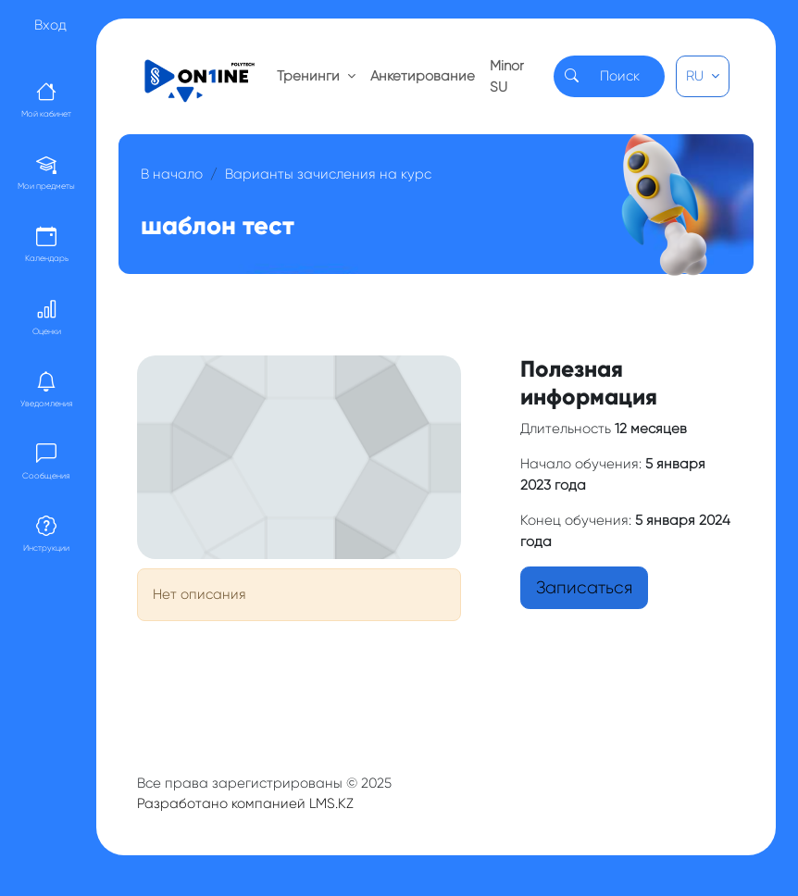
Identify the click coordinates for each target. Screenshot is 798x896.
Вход (50, 25)
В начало (172, 174)
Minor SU (507, 76)
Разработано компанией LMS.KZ (245, 803)
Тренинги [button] (310, 76)
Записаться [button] (584, 588)
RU (696, 76)
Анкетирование (422, 76)
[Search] (627, 76)
